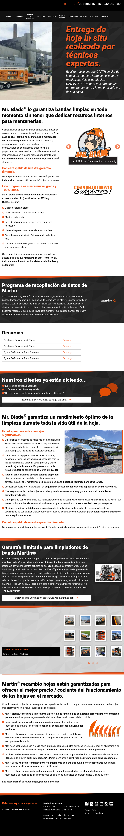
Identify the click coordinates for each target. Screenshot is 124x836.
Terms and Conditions (94, 813)
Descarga (67, 340)
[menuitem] (17, 5)
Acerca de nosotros (30, 16)
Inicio (8, 16)
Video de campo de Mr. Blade (15, 649)
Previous (69, 146)
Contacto (104, 16)
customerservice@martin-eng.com (58, 815)
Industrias (41, 16)
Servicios (83, 16)
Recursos (94, 16)
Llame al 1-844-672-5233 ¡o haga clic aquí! (45, 399)
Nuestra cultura (62, 16)
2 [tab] (93, 663)
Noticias (19, 16)
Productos (52, 16)
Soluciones (73, 16)
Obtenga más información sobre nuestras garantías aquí (45, 597)
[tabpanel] (93, 638)
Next (117, 146)
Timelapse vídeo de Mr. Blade (15, 654)
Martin (17, 6)
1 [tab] (88, 663)
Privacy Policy (91, 810)
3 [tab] (97, 663)
